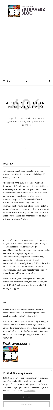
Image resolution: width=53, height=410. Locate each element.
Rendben (26, 397)
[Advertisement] (26, 49)
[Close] (51, 370)
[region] (26, 389)
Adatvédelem (29, 390)
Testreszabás (26, 404)
